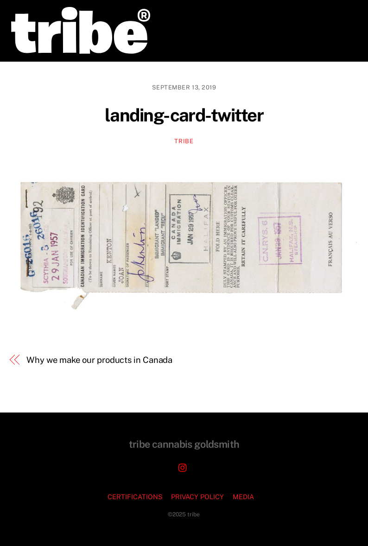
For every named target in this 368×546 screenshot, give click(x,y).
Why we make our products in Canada (99, 360)
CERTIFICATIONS (135, 497)
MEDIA (243, 497)
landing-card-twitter (184, 115)
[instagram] (183, 466)
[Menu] (344, 13)
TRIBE (183, 141)
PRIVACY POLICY (197, 497)
